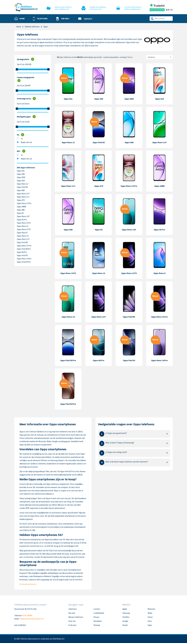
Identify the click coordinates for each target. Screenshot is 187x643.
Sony (150, 621)
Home (18, 26)
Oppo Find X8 (22, 187)
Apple (124, 609)
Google (125, 621)
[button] (40, 18)
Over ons (72, 621)
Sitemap (97, 625)
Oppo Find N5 (22, 242)
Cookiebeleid (99, 613)
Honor (150, 617)
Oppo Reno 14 (22, 236)
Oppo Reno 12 (22, 184)
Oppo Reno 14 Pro (24, 258)
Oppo (150, 625)
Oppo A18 (21, 180)
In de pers (72, 625)
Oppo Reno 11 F (23, 197)
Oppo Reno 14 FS (24, 223)
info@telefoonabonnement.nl (31, 618)
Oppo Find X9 (22, 255)
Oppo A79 (21, 200)
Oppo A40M (21, 206)
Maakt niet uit (26, 142)
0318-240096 (27, 615)
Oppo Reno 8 (22, 232)
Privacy (96, 617)
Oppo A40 (21, 174)
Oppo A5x (21, 171)
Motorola (151, 609)
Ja (22, 138)
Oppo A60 (21, 190)
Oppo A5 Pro (22, 219)
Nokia (150, 613)
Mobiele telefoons (32, 26)
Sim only (71, 613)
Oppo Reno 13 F (23, 239)
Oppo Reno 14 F (23, 216)
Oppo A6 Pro (22, 252)
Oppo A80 (21, 210)
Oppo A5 (20, 213)
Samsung (126, 613)
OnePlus (125, 617)
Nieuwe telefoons (75, 617)
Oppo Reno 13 (22, 226)
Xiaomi (125, 625)
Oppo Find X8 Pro (24, 249)
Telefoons (72, 609)
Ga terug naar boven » (28, 584)
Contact (97, 609)
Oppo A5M (21, 177)
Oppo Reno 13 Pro (24, 245)
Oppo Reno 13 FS (24, 229)
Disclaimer (98, 621)
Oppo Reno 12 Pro (24, 203)
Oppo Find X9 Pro (24, 262)
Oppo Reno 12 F (23, 193)
